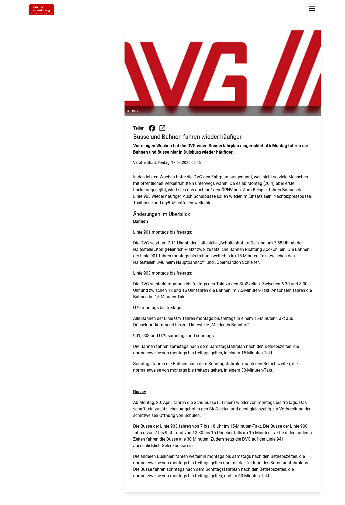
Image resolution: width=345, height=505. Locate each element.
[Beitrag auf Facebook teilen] (152, 128)
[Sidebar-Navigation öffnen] (312, 9)
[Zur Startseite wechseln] (41, 9)
